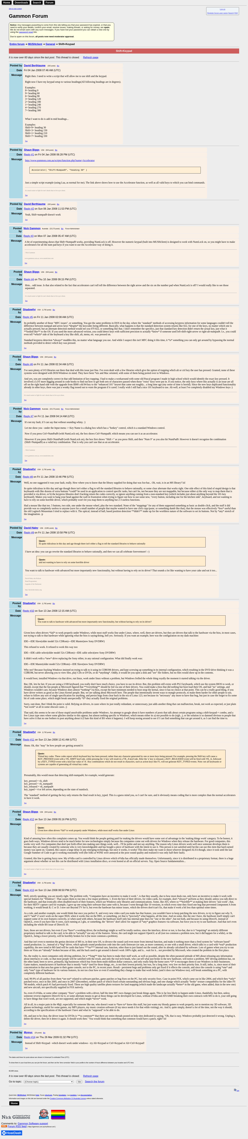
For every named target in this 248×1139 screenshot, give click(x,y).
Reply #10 (28, 611)
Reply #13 (28, 890)
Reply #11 (28, 740)
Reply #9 (29, 533)
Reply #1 (29, 154)
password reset (26, 32)
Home (6, 2)
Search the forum (94, 1082)
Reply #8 (28, 477)
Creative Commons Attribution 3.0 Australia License (68, 1099)
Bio (58, 66)
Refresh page (90, 57)
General (50, 44)
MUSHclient (35, 44)
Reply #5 (28, 317)
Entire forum (17, 44)
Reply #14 (29, 1037)
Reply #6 (28, 364)
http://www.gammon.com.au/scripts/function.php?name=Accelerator (60, 160)
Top (26, 141)
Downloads (21, 2)
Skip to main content (15, 9)
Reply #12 (28, 819)
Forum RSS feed (17, 1127)
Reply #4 (29, 280)
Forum (50, 2)
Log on (222, 9)
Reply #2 (29, 209)
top (236, 1091)
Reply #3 (29, 236)
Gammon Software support (33, 1124)
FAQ (236, 13)
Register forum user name (217, 13)
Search (37, 2)
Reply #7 (29, 416)
